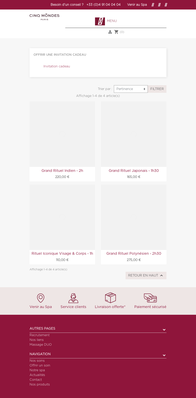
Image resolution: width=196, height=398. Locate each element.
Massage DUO (41, 344)
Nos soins (37, 360)
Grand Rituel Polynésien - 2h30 (133, 253)
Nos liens (37, 340)
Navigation (40, 354)
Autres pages (42, 328)
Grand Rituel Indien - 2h (62, 171)
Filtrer (157, 89)
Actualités (37, 375)
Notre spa (37, 370)
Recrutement (40, 335)
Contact (36, 379)
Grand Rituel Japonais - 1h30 (134, 171)
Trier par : (105, 89)
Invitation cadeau (56, 66)
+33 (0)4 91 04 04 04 (103, 4)
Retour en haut (146, 275)
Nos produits (40, 384)
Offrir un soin (40, 365)
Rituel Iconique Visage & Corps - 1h (62, 253)
